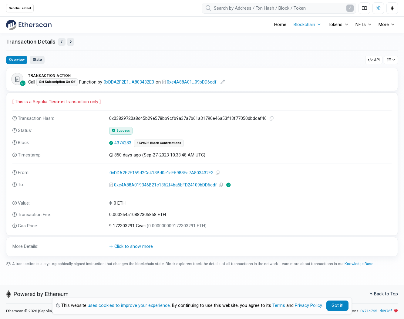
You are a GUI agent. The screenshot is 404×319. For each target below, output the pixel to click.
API (374, 60)
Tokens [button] (335, 24)
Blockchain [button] (304, 24)
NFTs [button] (360, 24)
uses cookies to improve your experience (129, 305)
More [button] (384, 24)
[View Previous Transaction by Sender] (62, 42)
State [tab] (37, 59)
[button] (202, 246)
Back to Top (383, 294)
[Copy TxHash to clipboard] (271, 118)
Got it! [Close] (337, 305)
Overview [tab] (17, 59)
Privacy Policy (308, 305)
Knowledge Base (359, 263)
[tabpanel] (202, 162)
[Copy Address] (218, 173)
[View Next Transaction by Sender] (70, 42)
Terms (278, 305)
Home (280, 24)
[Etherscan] (29, 24)
